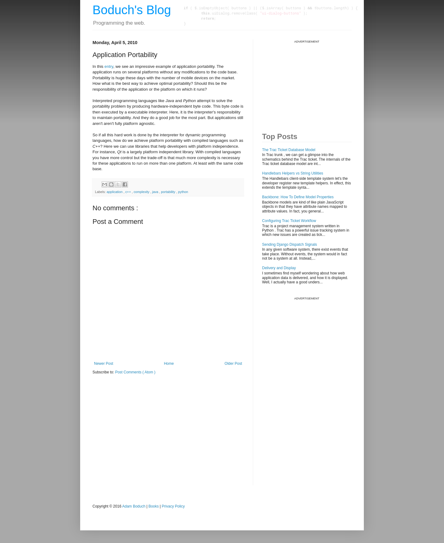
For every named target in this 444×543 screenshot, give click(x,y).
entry (109, 66)
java (155, 192)
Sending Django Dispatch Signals (289, 244)
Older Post (233, 363)
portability (168, 192)
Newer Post (103, 363)
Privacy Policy (173, 506)
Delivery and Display (279, 268)
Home (169, 363)
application (115, 192)
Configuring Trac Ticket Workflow (289, 221)
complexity (142, 192)
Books (153, 506)
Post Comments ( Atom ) (135, 372)
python (183, 192)
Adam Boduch (133, 506)
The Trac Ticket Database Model (288, 150)
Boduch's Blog (131, 10)
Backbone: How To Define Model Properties (298, 197)
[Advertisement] (308, 82)
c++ (128, 192)
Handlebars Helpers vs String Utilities (292, 173)
